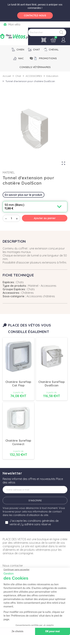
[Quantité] (11, 218)
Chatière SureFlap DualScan (51, 383)
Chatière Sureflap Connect (18, 442)
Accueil (7, 76)
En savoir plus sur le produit (23, 195)
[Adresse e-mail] (35, 489)
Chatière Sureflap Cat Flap (18, 383)
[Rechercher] (47, 32)
